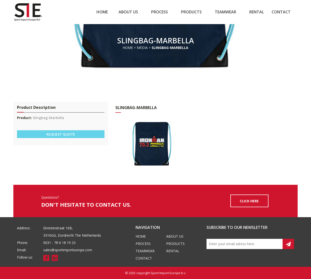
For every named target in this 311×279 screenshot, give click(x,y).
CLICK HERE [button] (249, 201)
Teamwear (225, 12)
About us (128, 12)
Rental (256, 12)
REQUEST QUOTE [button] (60, 134)
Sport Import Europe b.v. (168, 273)
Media (142, 47)
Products (191, 12)
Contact (281, 12)
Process (159, 12)
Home (102, 12)
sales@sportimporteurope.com (67, 250)
